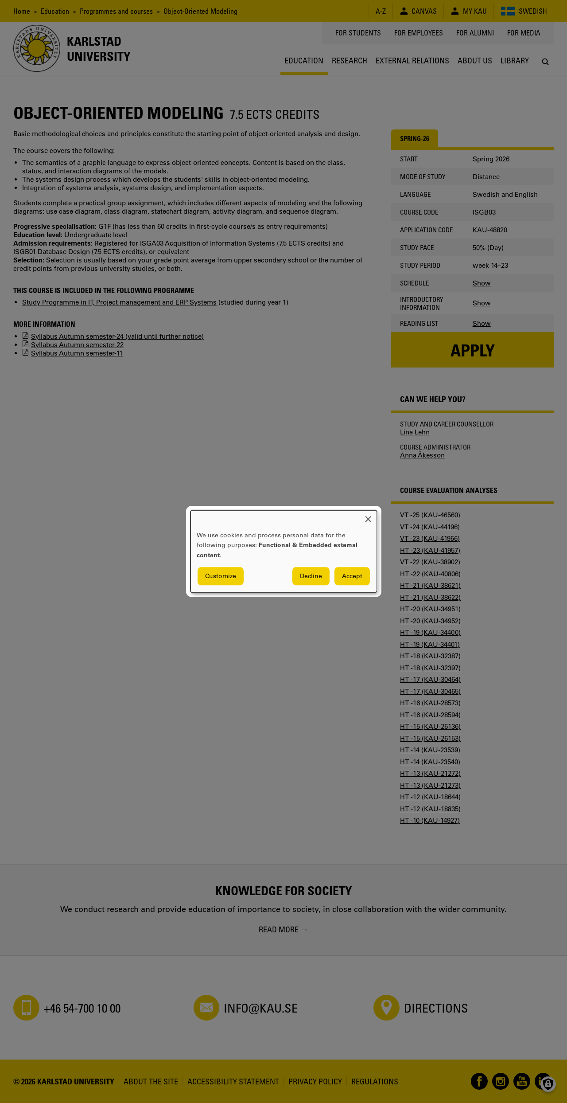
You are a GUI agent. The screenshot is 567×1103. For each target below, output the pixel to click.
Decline (311, 576)
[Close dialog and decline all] (368, 515)
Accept (352, 576)
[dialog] (283, 551)
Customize (220, 576)
